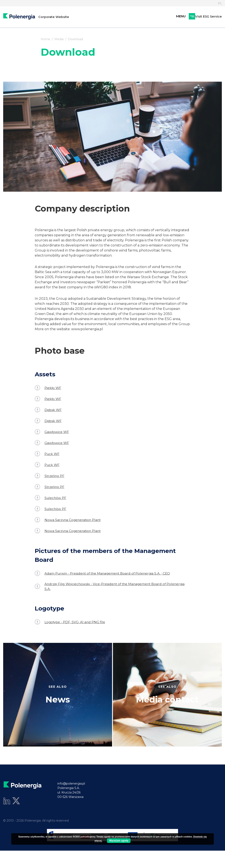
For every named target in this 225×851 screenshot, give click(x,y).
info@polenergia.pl (71, 784)
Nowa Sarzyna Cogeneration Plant (69, 520)
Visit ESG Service (186, 17)
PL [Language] (220, 3)
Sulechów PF (51, 498)
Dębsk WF (48, 410)
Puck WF (47, 454)
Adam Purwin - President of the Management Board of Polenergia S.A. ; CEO (104, 573)
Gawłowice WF (52, 432)
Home (45, 39)
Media (59, 39)
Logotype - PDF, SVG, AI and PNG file (71, 622)
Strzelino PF (50, 476)
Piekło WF (48, 388)
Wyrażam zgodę (118, 840)
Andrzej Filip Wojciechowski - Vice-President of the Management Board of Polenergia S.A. (112, 586)
